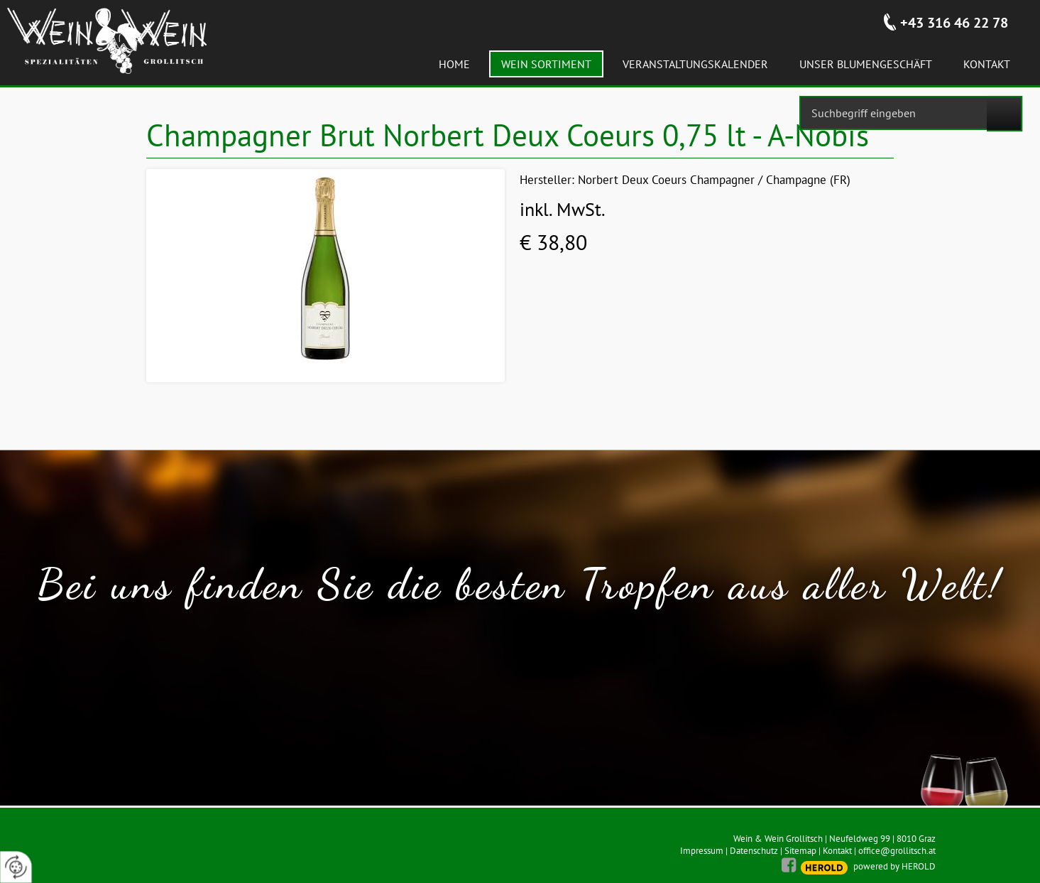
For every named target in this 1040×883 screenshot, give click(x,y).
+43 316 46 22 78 (954, 22)
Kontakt (837, 851)
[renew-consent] (16, 867)
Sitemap (800, 851)
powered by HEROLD (894, 866)
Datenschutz (754, 851)
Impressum (701, 851)
